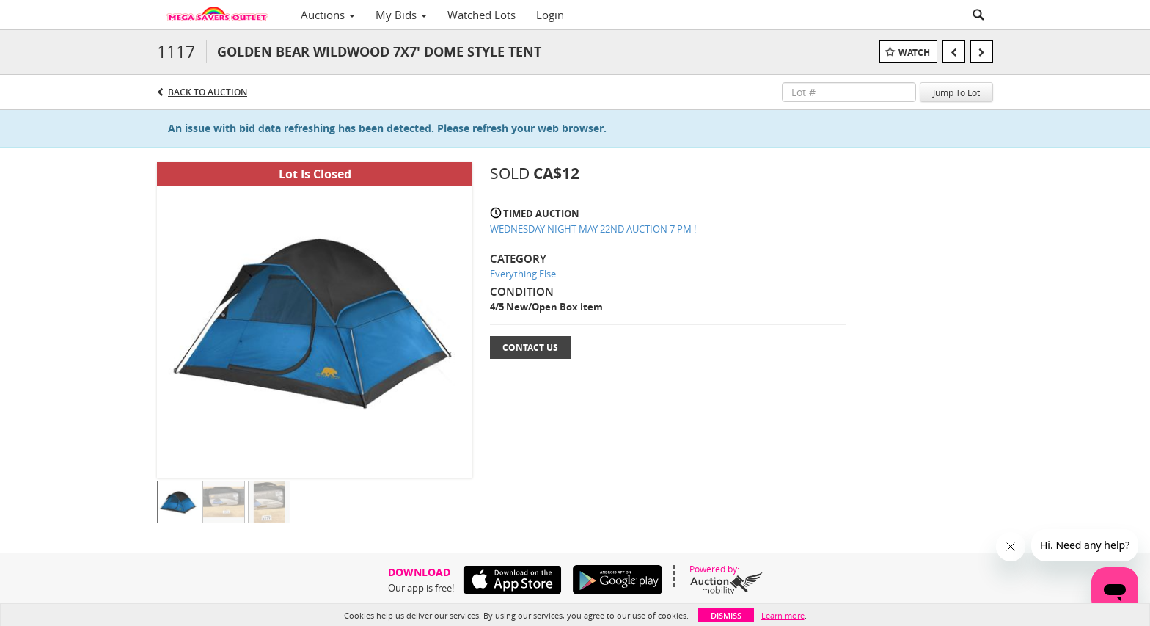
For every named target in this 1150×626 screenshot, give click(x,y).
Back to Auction (207, 92)
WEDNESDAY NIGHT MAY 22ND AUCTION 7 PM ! (593, 229)
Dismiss (726, 615)
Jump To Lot (956, 92)
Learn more (783, 615)
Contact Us (530, 347)
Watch (914, 52)
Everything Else (523, 273)
